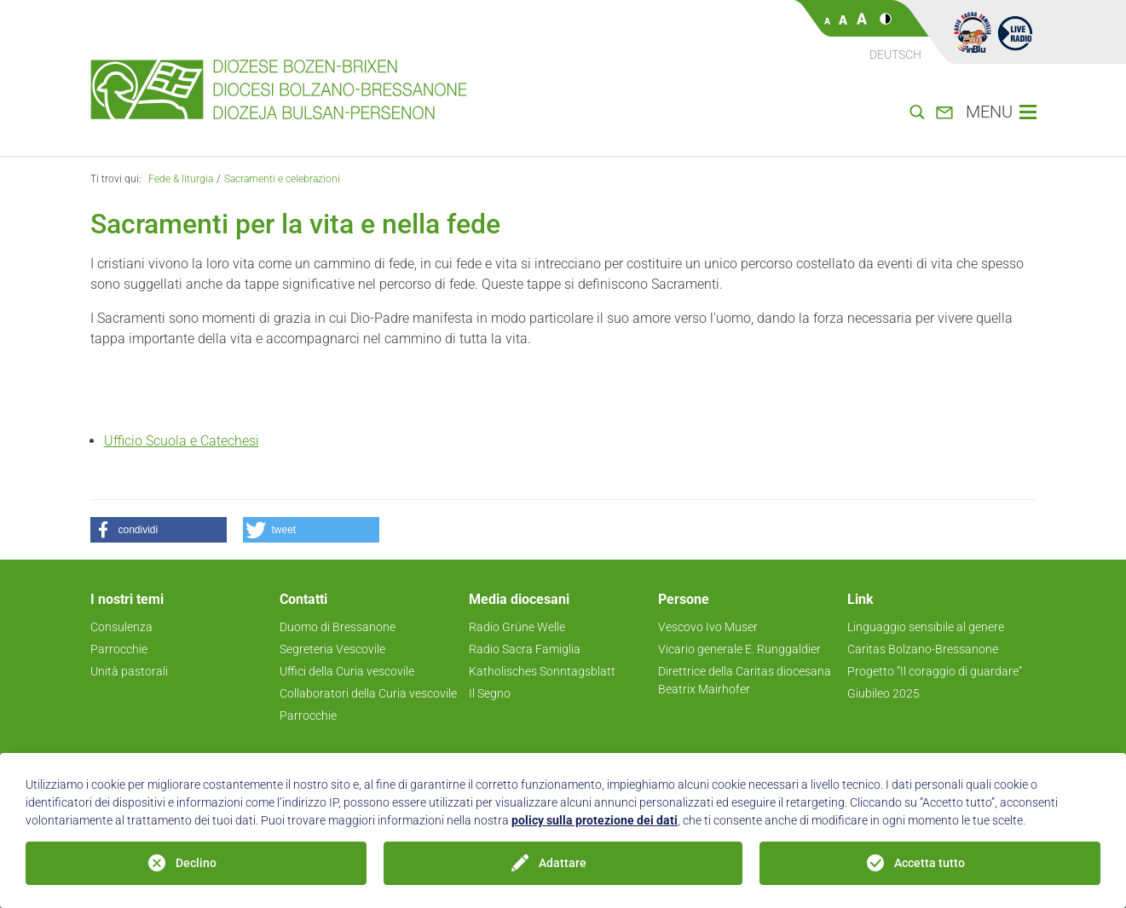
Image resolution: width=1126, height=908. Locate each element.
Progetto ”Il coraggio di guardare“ (934, 671)
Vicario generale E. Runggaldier (739, 649)
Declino (196, 863)
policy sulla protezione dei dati (594, 820)
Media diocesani (519, 599)
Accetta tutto (929, 863)
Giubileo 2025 (883, 693)
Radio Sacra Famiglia (524, 649)
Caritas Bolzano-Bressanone (922, 649)
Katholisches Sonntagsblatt (542, 671)
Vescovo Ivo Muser (708, 627)
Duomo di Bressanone (338, 627)
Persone (683, 599)
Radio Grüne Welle (517, 627)
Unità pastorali (129, 671)
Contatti (303, 599)
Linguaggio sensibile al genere (925, 627)
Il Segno (490, 693)
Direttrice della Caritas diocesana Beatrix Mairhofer (744, 680)
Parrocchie (118, 649)
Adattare (562, 863)
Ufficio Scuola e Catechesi (181, 441)
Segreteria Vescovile (332, 649)
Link (860, 599)
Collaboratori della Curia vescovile (368, 693)
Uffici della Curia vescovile (347, 671)
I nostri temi (127, 599)
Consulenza (121, 627)
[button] (158, 530)
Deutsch (895, 54)
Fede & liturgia (180, 179)
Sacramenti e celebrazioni (282, 179)
